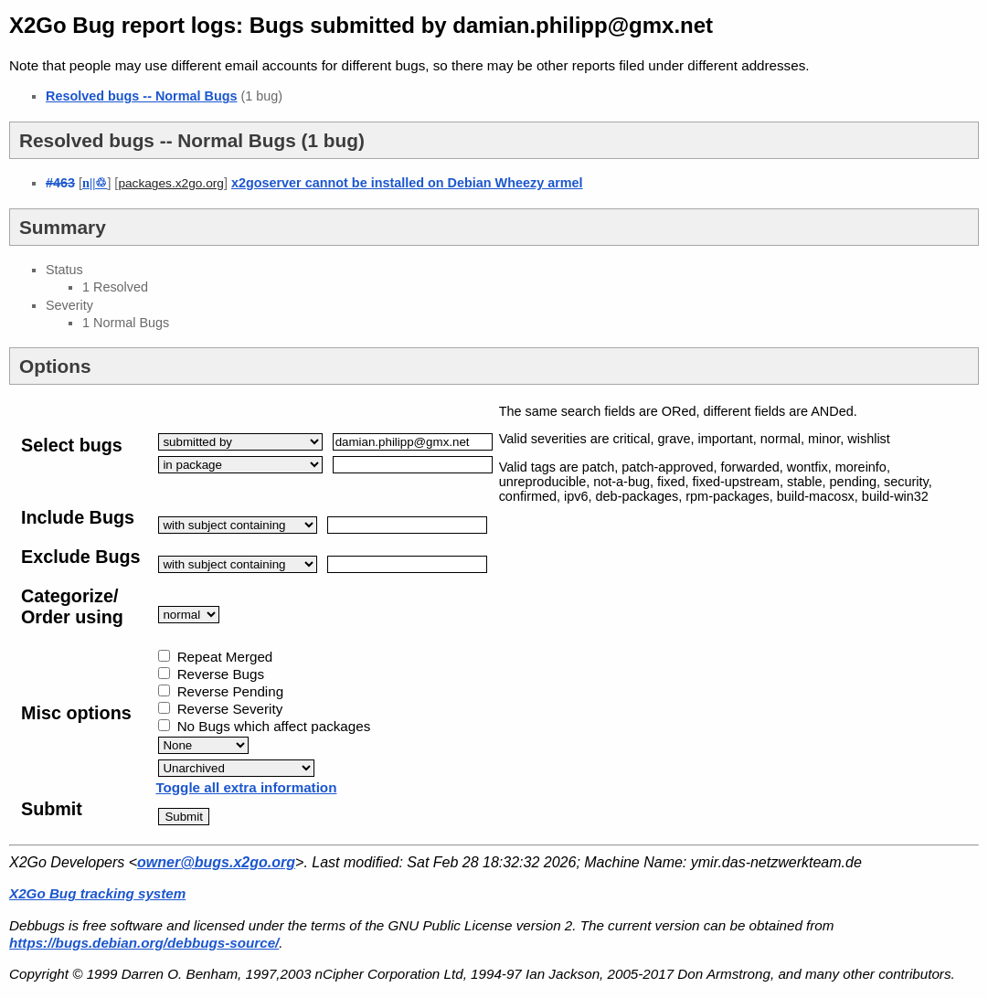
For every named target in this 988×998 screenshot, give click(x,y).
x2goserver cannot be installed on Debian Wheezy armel (407, 182)
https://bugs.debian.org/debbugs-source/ (144, 942)
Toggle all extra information (245, 787)
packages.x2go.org (171, 183)
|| (94, 182)
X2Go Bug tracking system (97, 893)
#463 (60, 182)
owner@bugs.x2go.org (216, 862)
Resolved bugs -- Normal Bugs (142, 96)
